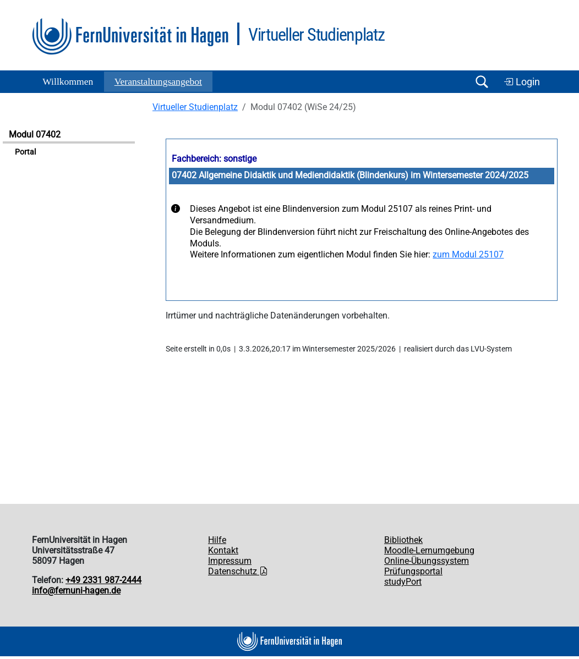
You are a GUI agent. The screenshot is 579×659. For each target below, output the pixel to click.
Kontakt (223, 550)
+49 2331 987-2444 (103, 580)
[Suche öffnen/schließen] (481, 81)
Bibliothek (403, 540)
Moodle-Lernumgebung (429, 550)
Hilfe (217, 540)
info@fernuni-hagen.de (76, 590)
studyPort (403, 581)
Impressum (230, 561)
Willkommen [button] (67, 81)
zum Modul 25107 (468, 254)
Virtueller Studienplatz (195, 107)
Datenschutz (238, 571)
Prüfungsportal (413, 571)
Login (522, 81)
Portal (25, 152)
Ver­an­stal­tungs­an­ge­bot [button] (158, 81)
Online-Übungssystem (426, 561)
